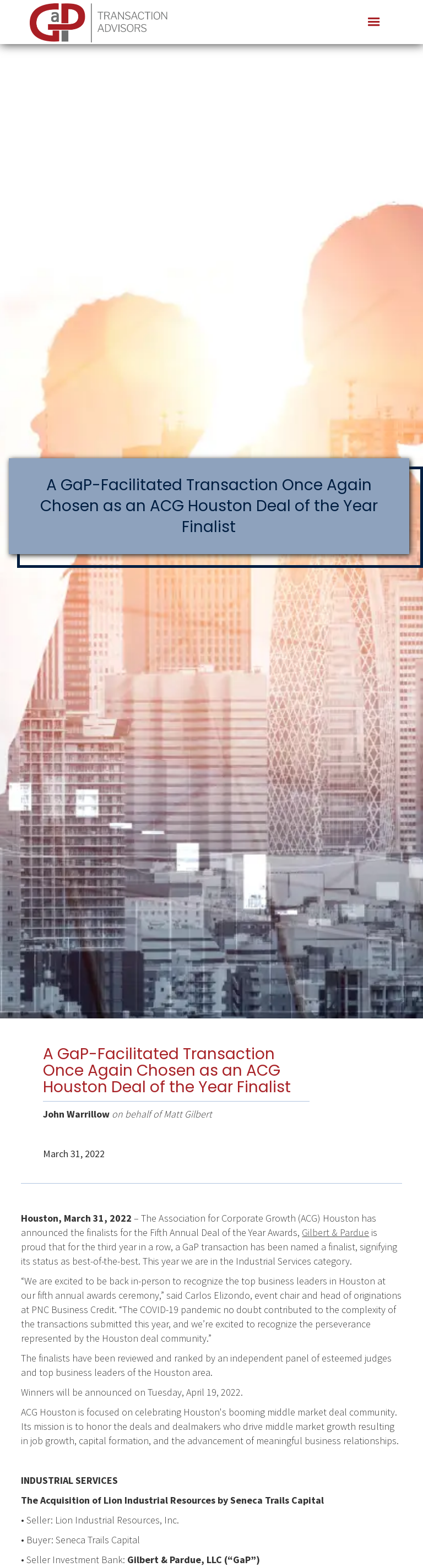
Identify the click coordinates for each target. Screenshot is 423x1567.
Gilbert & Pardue (335, 1232)
